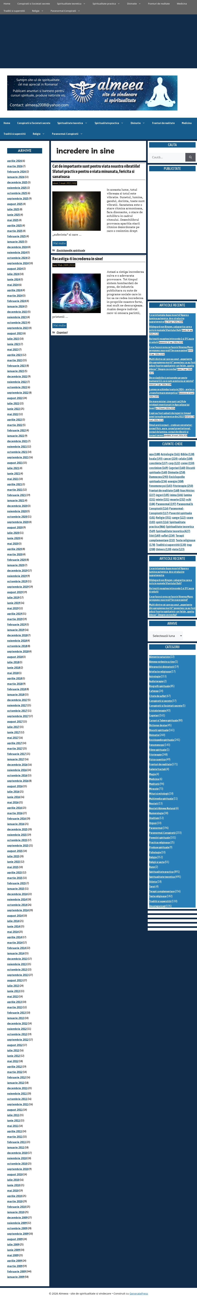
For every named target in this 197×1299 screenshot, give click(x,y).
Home (7, 3)
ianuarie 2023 (15, 371)
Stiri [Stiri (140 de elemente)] (154, 535)
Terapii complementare (161, 891)
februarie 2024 (16, 300)
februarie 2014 (16, 947)
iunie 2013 (13, 991)
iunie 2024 (13, 279)
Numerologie (156, 813)
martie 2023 (14, 360)
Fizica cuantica (157, 759)
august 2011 (15, 1109)
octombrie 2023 (17, 322)
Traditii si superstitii (14, 10)
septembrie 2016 (18, 780)
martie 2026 (14, 166)
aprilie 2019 (14, 613)
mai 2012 (12, 1061)
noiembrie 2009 (17, 1222)
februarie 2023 (16, 365)
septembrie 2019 (18, 586)
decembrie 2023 (17, 311)
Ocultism (154, 818)
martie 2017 (14, 748)
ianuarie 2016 (15, 823)
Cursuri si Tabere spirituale (163, 720)
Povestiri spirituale (159, 837)
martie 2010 (14, 1201)
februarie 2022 (16, 430)
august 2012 (15, 1044)
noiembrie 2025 (17, 187)
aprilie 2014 (14, 937)
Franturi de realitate (159, 3)
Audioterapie (156, 681)
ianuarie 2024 (15, 306)
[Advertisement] (98, 41)
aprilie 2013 (14, 1001)
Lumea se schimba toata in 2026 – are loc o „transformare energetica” (171, 391)
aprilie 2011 (14, 1131)
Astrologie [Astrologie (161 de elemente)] (170, 454)
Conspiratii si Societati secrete (33, 3)
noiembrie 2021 (17, 446)
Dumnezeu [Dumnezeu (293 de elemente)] (158, 477)
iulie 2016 (13, 791)
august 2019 (15, 592)
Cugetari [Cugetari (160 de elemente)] (177, 468)
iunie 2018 (13, 667)
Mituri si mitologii (159, 793)
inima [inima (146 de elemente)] (176, 495)
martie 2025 (14, 230)
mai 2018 (12, 672)
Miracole (153, 788)
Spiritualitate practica (108, 3)
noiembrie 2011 (17, 1093)
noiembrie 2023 (17, 317)
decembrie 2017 (17, 699)
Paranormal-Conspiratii (67, 10)
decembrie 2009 (17, 1217)
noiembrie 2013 (17, 964)
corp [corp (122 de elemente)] (174, 463)
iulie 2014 (13, 920)
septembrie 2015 (18, 845)
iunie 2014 (13, 926)
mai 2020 (12, 543)
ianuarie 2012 (15, 1082)
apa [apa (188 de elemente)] (154, 454)
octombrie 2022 (17, 387)
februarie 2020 (16, 559)
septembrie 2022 (18, 392)
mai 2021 (12, 478)
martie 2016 (14, 813)
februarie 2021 (16, 495)
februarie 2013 (16, 1012)
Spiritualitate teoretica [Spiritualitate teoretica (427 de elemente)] (173, 531)
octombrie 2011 (17, 1098)
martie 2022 (14, 424)
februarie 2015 (16, 883)
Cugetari (61, 332)
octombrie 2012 (17, 1034)
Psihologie (155, 852)
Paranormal (155, 827)
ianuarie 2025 (15, 241)
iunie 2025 (13, 214)
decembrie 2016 (17, 764)
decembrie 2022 (17, 376)
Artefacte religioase (160, 671)
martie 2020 (14, 554)
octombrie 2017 (17, 710)
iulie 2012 (13, 1050)
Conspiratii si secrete (160, 700)
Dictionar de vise (158, 725)
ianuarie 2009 (15, 1276)
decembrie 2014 (17, 894)
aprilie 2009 (14, 1260)
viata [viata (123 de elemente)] (178, 549)
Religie (39, 10)
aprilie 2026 (14, 160)
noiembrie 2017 (17, 705)
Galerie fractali (157, 769)
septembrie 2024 (18, 263)
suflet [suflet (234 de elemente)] (168, 535)
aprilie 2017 (14, 743)
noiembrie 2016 (17, 770)
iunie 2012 (13, 1055)
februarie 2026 (16, 171)
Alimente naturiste (159, 656)
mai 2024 (12, 284)
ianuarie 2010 (15, 1212)
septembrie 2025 (18, 198)
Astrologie (154, 676)
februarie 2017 (16, 753)
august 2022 (15, 398)
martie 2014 (14, 942)
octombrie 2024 (17, 257)
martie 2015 (14, 877)
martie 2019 (14, 619)
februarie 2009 (16, 1271)
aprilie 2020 (14, 548)
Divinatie (135, 3)
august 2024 (15, 268)
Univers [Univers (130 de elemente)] (163, 549)
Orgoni (153, 823)
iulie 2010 (13, 1179)
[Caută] (190, 157)
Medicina (182, 3)
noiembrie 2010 (17, 1158)
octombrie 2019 (17, 581)
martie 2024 (14, 295)
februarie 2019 (16, 624)
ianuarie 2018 (15, 694)
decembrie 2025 (17, 182)
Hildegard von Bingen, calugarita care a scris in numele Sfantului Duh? (170, 328)
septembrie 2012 (18, 1039)
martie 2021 (14, 489)
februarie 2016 (16, 818)
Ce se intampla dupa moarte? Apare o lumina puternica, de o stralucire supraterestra (169, 318)
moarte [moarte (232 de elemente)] (177, 499)
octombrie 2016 (17, 775)
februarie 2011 (16, 1142)
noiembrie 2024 (17, 252)
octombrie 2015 (17, 840)
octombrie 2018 (17, 646)
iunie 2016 (13, 796)
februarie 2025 (16, 236)
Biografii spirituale (159, 686)
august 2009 (15, 1239)
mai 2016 (12, 802)
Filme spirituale (157, 749)
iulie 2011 (13, 1115)
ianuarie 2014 (15, 953)
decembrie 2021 (17, 441)
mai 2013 (12, 996)
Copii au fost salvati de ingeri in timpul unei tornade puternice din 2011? (170, 415)
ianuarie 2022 (15, 435)
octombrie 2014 (17, 904)
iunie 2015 (13, 861)
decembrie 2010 (17, 1152)
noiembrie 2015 (17, 834)
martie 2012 (14, 1071)
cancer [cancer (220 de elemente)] (170, 458)
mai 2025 (12, 220)
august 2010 (15, 1174)
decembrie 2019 (17, 570)
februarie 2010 (16, 1206)
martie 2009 (14, 1266)
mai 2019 (12, 608)
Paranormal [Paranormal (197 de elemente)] (166, 504)
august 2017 (15, 721)
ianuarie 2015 (15, 888)
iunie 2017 (13, 732)
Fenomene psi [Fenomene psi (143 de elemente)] (160, 486)
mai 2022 (12, 414)
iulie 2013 (13, 985)
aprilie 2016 (14, 807)
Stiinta (153, 881)
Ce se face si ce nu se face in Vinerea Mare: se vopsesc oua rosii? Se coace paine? (171, 349)
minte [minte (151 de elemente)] (162, 499)
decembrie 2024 (17, 247)
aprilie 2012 (14, 1066)
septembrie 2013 (18, 974)
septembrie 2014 (18, 910)
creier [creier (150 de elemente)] (187, 463)
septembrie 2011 (18, 1104)
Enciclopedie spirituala (70, 250)
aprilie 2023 (14, 354)
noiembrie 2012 (17, 1028)
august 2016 (15, 786)
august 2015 (15, 850)
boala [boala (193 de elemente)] (156, 458)
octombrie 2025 (17, 193)
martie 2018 (14, 683)
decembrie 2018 (17, 635)
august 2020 (15, 527)
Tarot (152, 886)
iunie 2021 (13, 473)
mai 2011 (12, 1125)
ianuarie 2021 (15, 500)
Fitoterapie (155, 754)
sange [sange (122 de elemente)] (179, 517)
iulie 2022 (13, 403)
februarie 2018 (16, 689)
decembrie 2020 (17, 505)
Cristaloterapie (157, 710)
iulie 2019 (13, 597)
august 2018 (15, 656)
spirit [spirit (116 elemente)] (162, 522)
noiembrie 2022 (17, 381)
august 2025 (15, 203)
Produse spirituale (159, 847)
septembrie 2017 (18, 716)
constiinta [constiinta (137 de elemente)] (158, 463)
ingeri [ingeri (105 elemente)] (162, 495)
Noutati (153, 803)
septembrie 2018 (18, 651)
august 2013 (15, 980)
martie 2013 (14, 1007)
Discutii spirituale (158, 730)
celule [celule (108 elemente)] (185, 458)
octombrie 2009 (17, 1228)
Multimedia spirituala (161, 798)
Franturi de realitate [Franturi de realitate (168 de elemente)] (164, 490)
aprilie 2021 (14, 484)
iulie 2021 (13, 468)
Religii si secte (156, 862)
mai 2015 (12, 867)
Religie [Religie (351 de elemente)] (163, 517)
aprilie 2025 (14, 225)
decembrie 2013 (17, 958)
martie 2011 (14, 1136)
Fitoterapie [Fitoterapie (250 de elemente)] (183, 486)
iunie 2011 (13, 1120)
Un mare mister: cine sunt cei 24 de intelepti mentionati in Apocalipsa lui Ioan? (169, 405)
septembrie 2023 (18, 327)
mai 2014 (12, 931)
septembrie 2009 (18, 1233)
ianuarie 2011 (15, 1147)
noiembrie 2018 (17, 640)
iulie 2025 (13, 209)
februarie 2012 (16, 1077)
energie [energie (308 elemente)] (176, 481)
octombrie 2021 (17, 451)
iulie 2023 (13, 338)
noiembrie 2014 (17, 899)
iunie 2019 (13, 602)
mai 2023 (12, 349)
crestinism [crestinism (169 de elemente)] (158, 468)
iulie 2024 (13, 274)
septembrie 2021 (18, 457)
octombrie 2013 (17, 969)
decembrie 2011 (17, 1088)
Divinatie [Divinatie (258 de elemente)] (176, 472)
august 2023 (15, 333)
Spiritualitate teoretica (73, 3)
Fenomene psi (156, 744)
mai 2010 (12, 1190)
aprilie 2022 (14, 419)
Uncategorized (157, 906)
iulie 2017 (13, 726)
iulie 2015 (13, 856)
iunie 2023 (13, 344)
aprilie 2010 (14, 1195)
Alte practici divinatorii (161, 666)
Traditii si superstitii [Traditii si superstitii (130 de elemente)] (171, 545)
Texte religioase (157, 896)
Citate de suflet (157, 695)
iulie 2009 (13, 1244)
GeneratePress (139, 1293)
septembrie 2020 (18, 522)
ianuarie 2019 (15, 629)
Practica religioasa (159, 842)
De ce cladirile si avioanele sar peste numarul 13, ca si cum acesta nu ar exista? (171, 379)
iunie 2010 (13, 1185)
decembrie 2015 (17, 829)
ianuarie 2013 (15, 1018)
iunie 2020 (13, 538)
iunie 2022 (13, 408)
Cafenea (153, 690)
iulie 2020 (13, 532)
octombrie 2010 (17, 1163)
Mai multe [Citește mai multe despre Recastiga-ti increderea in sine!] (59, 325)
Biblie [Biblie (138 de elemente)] (187, 454)
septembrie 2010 (18, 1169)
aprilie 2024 (14, 290)
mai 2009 (12, 1255)
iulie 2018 (13, 662)
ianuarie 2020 (15, 565)
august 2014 (15, 915)
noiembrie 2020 (17, 511)
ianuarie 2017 (15, 759)
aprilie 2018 (14, 678)
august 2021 (15, 462)
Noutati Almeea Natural (162, 808)
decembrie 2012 (17, 1023)
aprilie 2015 (14, 872)
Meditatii (154, 783)
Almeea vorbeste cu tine (162, 661)
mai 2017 (12, 737)
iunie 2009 (13, 1249)
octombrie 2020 (17, 516)
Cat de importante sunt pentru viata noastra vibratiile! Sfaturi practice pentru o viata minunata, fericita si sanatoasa (96, 171)
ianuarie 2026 (15, 176)
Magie (152, 774)
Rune (152, 866)
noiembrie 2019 (17, 575)
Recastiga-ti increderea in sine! (77, 258)
